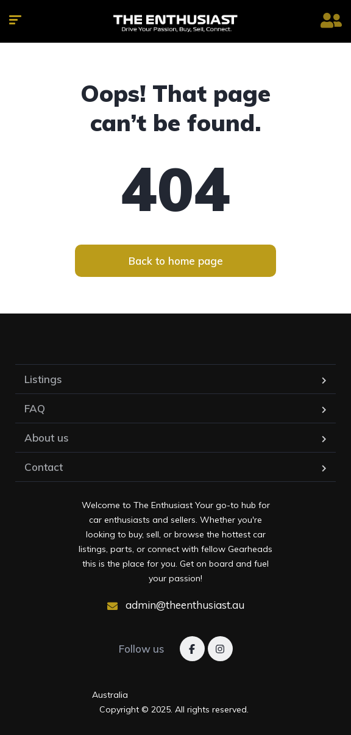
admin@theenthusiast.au (175, 604)
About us (46, 437)
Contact (43, 467)
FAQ (34, 408)
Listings (43, 379)
